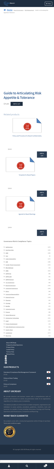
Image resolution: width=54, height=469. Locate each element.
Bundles (8, 306)
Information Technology (12, 318)
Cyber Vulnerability (11, 259)
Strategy (8, 303)
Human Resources (10, 315)
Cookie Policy (10, 349)
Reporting (8, 336)
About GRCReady (11, 343)
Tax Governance (10, 282)
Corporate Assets (10, 309)
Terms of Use (10, 352)
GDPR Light (9, 276)
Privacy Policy (10, 347)
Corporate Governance (12, 288)
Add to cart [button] (42, 154)
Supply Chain (9, 330)
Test (7, 256)
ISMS (7, 253)
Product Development (11, 324)
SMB (7, 262)
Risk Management (29, 10)
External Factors (10, 297)
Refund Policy (10, 354)
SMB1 (7, 271)
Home (9, 10)
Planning (8, 300)
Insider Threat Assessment (13, 265)
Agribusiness (9, 247)
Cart (41, 464)
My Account (9, 466)
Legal (7, 321)
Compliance (9, 333)
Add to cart (16, 104)
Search (27, 466)
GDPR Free (8, 273)
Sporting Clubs (10, 250)
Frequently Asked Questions (14, 345)
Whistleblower (9, 268)
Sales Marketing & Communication (15, 327)
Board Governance (18, 10)
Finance (8, 312)
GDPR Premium (10, 279)
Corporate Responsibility (12, 294)
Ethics (7, 291)
